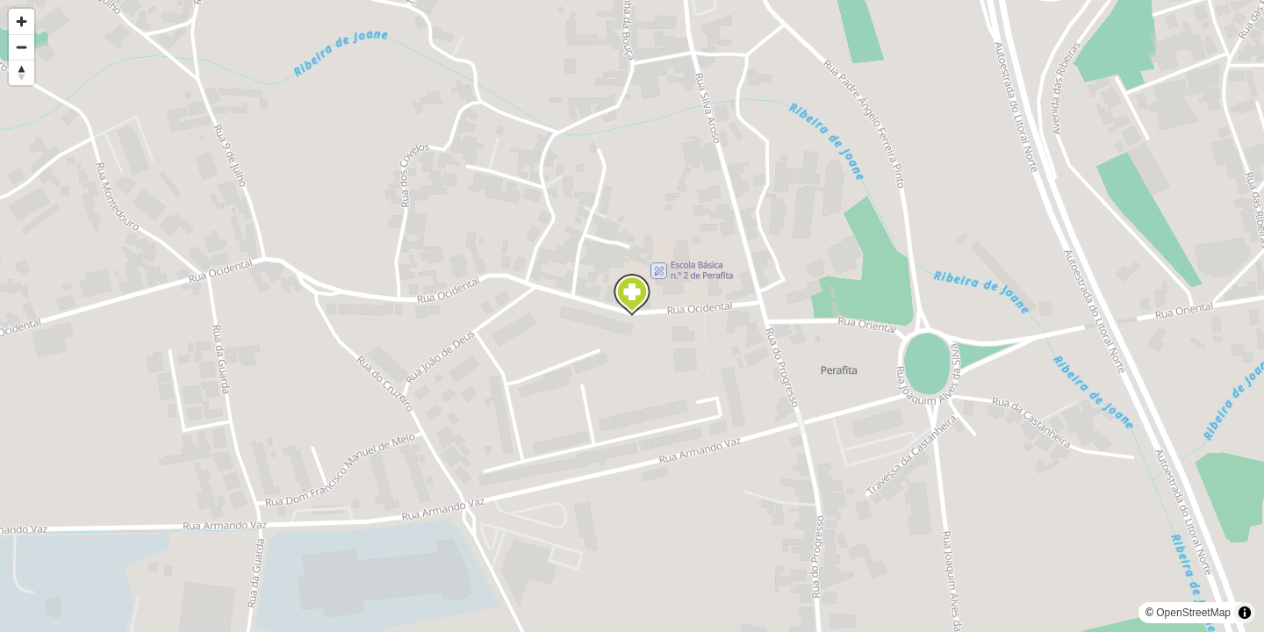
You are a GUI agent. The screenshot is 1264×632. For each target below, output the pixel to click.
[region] (632, 316)
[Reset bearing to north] (21, 72)
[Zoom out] (21, 47)
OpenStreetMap (1193, 613)
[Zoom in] (21, 21)
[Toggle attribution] (1244, 612)
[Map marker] (632, 295)
